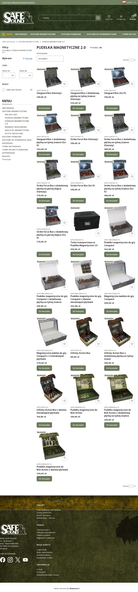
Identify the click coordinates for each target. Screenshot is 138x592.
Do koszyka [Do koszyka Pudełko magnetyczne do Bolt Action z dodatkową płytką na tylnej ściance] (111, 425)
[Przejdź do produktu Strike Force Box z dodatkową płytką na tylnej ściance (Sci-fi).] (120, 169)
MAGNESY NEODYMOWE (16, 127)
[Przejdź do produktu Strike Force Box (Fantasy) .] (86, 123)
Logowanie (42, 550)
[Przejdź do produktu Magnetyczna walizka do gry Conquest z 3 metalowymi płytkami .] (52, 332)
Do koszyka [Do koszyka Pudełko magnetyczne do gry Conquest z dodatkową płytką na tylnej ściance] (44, 311)
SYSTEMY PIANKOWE (11, 137)
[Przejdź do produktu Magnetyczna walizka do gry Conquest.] (120, 275)
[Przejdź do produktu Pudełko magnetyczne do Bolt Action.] (86, 389)
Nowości (6, 156)
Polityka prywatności (46, 532)
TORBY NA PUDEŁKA (11, 146)
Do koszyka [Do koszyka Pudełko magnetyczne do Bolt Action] (78, 425)
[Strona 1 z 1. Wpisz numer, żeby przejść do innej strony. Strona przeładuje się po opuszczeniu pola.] (131, 59)
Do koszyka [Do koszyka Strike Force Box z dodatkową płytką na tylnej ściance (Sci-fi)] (111, 201)
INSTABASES (8, 108)
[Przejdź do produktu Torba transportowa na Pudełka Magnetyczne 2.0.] (86, 221)
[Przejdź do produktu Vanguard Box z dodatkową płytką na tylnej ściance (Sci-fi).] (52, 123)
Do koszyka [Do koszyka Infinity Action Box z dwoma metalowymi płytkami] (44, 425)
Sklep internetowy (66, 588)
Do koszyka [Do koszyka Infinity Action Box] (78, 368)
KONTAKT (41, 572)
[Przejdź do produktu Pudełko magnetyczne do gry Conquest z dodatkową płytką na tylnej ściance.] (52, 275)
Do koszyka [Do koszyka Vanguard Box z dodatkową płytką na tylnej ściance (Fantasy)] (78, 108)
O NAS (39, 569)
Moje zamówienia (44, 552)
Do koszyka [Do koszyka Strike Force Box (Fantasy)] (78, 154)
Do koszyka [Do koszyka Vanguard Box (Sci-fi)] (111, 108)
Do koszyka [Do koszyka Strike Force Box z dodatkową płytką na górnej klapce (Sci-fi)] (44, 254)
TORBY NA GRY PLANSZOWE (15, 150)
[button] (98, 18)
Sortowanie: (42, 53)
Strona (125, 60)
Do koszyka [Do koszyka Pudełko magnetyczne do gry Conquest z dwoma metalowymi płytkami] (78, 311)
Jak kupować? (43, 530)
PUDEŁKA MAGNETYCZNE (16, 118)
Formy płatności (44, 513)
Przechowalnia (43, 555)
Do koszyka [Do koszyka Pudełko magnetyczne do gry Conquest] (111, 254)
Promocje (6, 159)
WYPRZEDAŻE (8, 153)
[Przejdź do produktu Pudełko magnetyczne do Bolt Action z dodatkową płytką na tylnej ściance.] (120, 389)
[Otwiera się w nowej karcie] (2, 560)
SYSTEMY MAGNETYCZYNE (28, 42)
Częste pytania (43, 535)
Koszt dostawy (43, 515)
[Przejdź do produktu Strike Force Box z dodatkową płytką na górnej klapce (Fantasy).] (52, 169)
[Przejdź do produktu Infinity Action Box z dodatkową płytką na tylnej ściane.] (120, 332)
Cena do (23, 71)
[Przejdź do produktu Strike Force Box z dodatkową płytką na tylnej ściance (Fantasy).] (120, 123)
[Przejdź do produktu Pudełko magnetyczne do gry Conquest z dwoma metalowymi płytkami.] (86, 275)
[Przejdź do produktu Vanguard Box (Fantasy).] (52, 77)
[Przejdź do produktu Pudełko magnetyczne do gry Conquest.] (120, 221)
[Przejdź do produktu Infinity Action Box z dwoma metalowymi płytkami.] (52, 389)
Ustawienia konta (44, 558)
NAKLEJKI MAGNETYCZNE (17, 130)
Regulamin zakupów (46, 538)
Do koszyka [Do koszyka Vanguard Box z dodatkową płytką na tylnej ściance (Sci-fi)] (44, 154)
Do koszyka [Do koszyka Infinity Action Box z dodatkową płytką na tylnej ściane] (111, 368)
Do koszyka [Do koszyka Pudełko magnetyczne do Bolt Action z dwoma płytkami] (44, 479)
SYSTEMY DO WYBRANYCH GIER (16, 140)
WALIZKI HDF (11, 114)
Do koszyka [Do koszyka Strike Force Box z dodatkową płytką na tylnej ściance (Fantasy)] (111, 154)
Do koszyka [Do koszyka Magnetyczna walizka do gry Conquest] (111, 311)
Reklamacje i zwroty (46, 518)
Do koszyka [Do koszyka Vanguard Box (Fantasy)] (44, 108)
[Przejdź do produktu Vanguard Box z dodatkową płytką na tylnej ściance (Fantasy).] (86, 77)
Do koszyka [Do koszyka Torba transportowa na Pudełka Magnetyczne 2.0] (78, 254)
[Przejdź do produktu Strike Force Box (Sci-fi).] (86, 169)
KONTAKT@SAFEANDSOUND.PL (18, 2)
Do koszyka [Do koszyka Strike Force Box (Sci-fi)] (78, 201)
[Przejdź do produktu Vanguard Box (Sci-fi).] (120, 77)
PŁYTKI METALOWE (14, 133)
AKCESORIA (7, 143)
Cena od (6, 71)
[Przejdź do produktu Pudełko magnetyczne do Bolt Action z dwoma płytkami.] (52, 446)
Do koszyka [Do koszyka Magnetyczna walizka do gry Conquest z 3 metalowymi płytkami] (44, 368)
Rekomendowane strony (48, 575)
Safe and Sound (8, 42)
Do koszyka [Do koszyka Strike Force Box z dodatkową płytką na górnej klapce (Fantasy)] (44, 201)
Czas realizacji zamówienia (49, 510)
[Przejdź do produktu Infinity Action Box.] (86, 332)
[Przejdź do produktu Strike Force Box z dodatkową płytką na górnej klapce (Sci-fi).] (52, 216)
